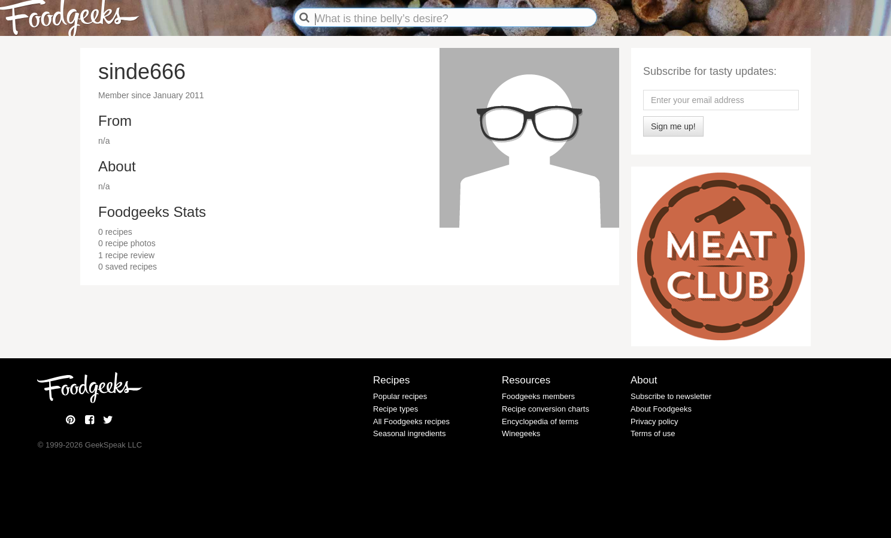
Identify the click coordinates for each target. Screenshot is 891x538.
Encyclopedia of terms (540, 421)
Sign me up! (673, 126)
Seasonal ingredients (409, 433)
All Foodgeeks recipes (411, 421)
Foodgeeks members (538, 396)
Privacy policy (654, 421)
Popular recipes (400, 396)
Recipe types (395, 408)
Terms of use (653, 433)
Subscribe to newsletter (671, 396)
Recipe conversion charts (545, 408)
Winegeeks (521, 433)
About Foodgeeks (661, 408)
